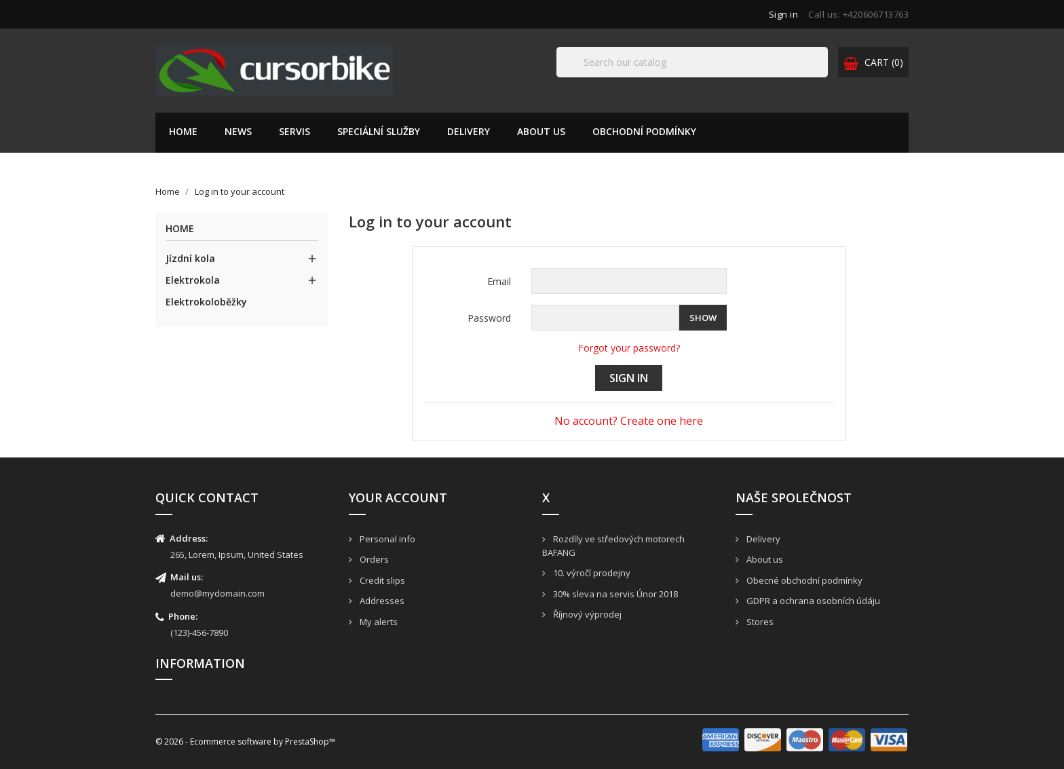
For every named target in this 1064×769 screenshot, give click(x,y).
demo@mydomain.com (217, 593)
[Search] (692, 62)
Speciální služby (378, 131)
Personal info (386, 539)
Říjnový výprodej (586, 614)
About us (541, 131)
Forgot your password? (629, 347)
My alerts (378, 622)
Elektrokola (193, 280)
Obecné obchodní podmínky (803, 580)
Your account (398, 497)
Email (499, 281)
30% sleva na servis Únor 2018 (614, 594)
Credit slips (381, 580)
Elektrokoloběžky (206, 301)
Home (183, 131)
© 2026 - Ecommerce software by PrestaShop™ (245, 741)
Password (489, 318)
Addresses (381, 601)
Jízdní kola (190, 258)
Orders (373, 559)
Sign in (628, 378)
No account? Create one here (628, 420)
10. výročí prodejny (590, 573)
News (238, 131)
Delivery (468, 131)
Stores (759, 622)
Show (703, 318)
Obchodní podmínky (644, 131)
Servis (294, 131)
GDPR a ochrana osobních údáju (812, 601)
